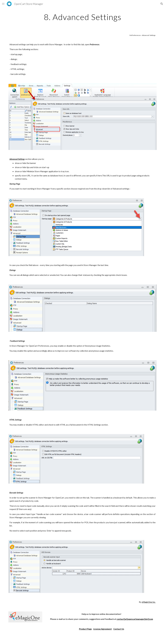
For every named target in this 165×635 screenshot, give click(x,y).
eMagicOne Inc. (149, 602)
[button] (3, 3)
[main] (82, 16)
